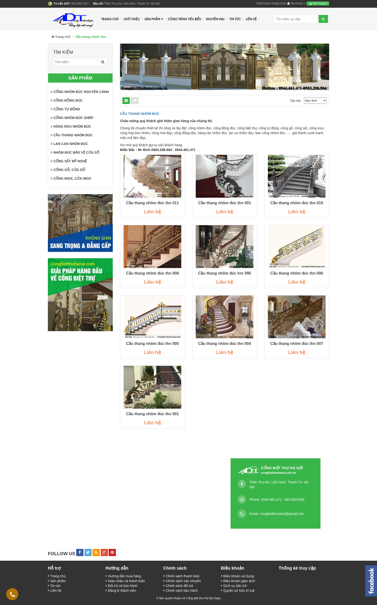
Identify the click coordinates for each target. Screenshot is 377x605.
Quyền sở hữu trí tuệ (239, 590)
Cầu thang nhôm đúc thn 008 (152, 273)
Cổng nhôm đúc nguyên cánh (79, 92)
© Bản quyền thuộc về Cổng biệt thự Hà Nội (184, 598)
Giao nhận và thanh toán (126, 581)
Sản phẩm (58, 581)
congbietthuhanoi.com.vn (278, 472)
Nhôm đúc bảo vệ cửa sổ (74, 152)
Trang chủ (110, 19)
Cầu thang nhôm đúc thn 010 (296, 203)
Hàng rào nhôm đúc (70, 126)
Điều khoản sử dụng (238, 576)
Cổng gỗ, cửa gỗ (67, 170)
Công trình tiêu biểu (184, 19)
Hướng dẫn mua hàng (124, 576)
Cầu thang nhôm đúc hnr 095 (224, 273)
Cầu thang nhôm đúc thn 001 (224, 203)
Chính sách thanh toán (183, 576)
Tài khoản (296, 3)
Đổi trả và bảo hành (123, 586)
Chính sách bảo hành (182, 590)
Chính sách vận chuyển (183, 581)
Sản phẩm (154, 19)
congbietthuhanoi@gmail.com (282, 514)
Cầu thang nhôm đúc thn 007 (296, 344)
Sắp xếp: (296, 100)
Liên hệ (251, 19)
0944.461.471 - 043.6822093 (282, 499)
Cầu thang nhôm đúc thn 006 (296, 273)
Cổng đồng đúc (66, 100)
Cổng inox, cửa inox (70, 178)
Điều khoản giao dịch (239, 581)
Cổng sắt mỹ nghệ (68, 161)
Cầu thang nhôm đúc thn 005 (152, 344)
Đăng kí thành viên (122, 590)
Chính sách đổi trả (179, 586)
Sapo (217, 598)
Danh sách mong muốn (271, 3)
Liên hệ (55, 590)
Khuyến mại (215, 19)
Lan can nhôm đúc (69, 144)
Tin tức (235, 19)
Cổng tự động (65, 109)
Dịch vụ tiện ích (235, 586)
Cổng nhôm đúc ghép (71, 118)
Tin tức (55, 586)
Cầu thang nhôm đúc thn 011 (152, 203)
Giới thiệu (132, 19)
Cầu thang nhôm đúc (71, 135)
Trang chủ (58, 576)
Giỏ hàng (317, 3)
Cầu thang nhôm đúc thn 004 (224, 344)
